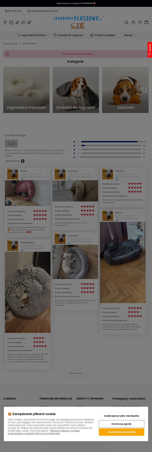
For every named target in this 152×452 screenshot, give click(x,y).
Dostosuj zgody (122, 424)
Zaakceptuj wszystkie (121, 432)
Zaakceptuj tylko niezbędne (121, 416)
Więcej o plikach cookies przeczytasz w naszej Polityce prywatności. (44, 432)
